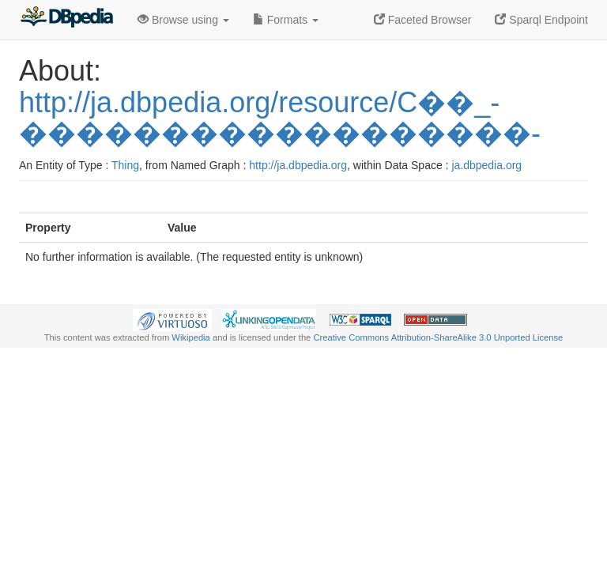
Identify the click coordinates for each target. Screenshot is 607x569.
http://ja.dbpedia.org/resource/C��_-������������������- (280, 118)
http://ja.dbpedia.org (298, 165)
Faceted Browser (423, 19)
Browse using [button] (183, 19)
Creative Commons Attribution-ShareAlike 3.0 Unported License (438, 337)
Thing (125, 165)
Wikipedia (191, 337)
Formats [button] (286, 19)
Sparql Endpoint (541, 19)
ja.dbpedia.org (486, 165)
